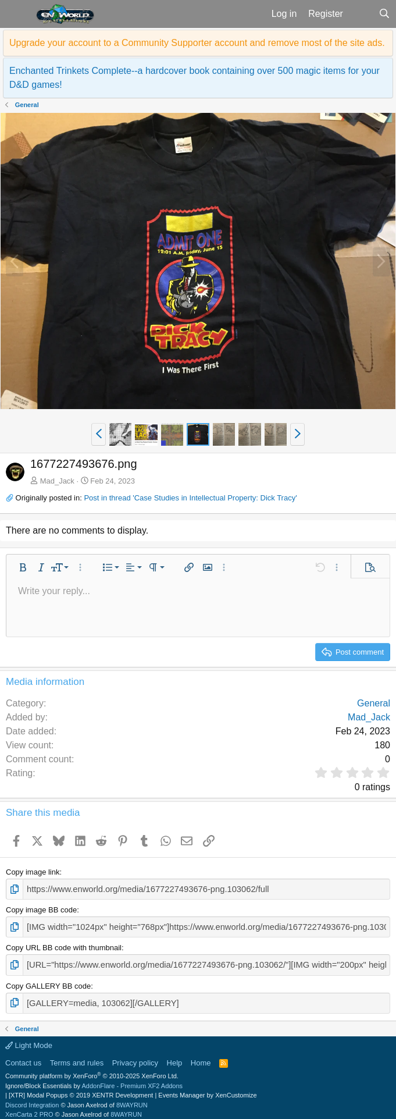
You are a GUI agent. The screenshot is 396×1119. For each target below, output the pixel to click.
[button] (16, 14)
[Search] (384, 14)
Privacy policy (135, 1056)
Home (201, 1056)
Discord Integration (32, 1098)
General (373, 703)
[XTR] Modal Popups (81, 1089)
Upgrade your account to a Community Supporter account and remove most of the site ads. (197, 43)
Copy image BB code (41, 908)
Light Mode (28, 1039)
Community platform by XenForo (92, 1070)
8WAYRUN (132, 1098)
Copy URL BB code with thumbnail (64, 944)
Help (175, 1056)
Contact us (23, 1056)
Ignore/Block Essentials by (94, 1079)
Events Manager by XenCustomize (207, 1089)
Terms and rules (77, 1056)
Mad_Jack (57, 481)
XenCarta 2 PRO (29, 1108)
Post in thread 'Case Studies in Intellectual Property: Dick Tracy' (190, 497)
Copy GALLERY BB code (48, 981)
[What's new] (361, 14)
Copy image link (33, 872)
